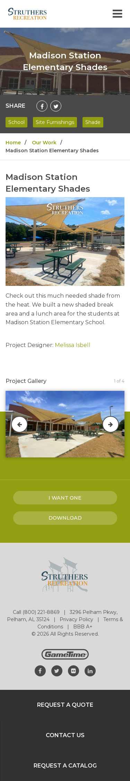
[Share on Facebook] (41, 106)
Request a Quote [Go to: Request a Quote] (65, 705)
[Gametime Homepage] (65, 658)
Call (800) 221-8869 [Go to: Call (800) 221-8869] (37, 612)
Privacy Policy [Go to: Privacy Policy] (77, 619)
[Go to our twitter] (56, 670)
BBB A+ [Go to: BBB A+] (83, 627)
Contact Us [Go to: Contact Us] (65, 735)
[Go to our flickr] (73, 670)
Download (65, 518)
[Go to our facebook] (40, 670)
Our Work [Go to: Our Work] (44, 142)
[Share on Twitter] (55, 106)
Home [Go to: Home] (13, 142)
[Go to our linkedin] (90, 670)
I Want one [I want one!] (65, 498)
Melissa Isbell (72, 345)
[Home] (27, 13)
